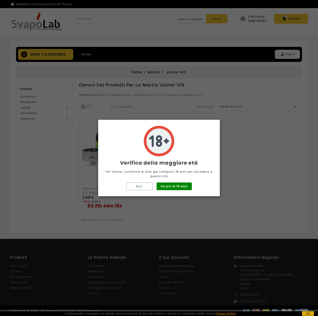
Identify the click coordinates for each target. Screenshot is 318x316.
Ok (308, 313)
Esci (139, 186)
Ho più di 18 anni (174, 186)
